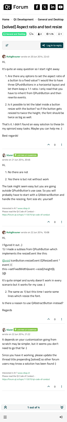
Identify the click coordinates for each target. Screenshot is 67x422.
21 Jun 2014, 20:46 (21, 159)
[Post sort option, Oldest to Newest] (7, 45)
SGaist (9, 155)
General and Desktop (14, 34)
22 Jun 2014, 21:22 (21, 334)
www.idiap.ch (24, 208)
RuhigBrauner (13, 56)
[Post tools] (62, 144)
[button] (5, 417)
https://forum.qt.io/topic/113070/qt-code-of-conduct (26, 214)
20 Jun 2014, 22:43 (40, 56)
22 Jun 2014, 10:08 (40, 232)
